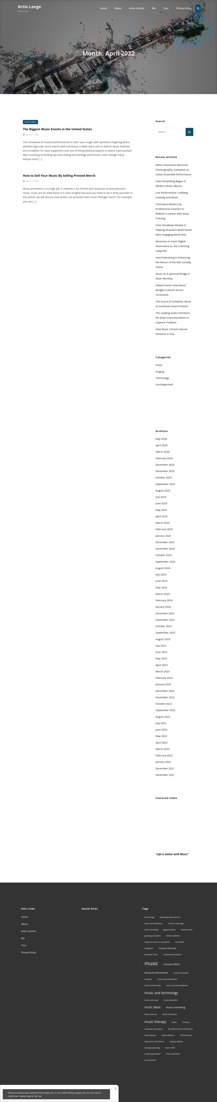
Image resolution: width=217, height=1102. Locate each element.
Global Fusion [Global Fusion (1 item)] (187, 929)
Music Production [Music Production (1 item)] (170, 1014)
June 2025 (161, 503)
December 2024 (165, 542)
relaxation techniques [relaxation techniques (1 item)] (153, 1029)
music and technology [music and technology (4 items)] (161, 992)
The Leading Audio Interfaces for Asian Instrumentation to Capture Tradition (173, 317)
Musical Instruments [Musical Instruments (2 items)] (156, 972)
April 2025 (162, 516)
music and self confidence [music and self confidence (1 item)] (177, 985)
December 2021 (165, 768)
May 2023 (161, 658)
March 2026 (163, 451)
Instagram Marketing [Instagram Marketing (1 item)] (167, 948)
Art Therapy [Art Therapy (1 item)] (149, 917)
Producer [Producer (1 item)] (186, 1022)
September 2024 (165, 561)
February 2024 (164, 600)
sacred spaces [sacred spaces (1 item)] (150, 1035)
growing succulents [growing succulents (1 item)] (152, 936)
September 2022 (165, 710)
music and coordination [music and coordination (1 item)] (167, 979)
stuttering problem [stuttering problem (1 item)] (152, 1054)
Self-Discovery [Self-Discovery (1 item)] (186, 1035)
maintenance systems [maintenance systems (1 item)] (172, 954)
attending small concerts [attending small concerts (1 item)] (170, 917)
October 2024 (164, 555)
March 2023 (163, 671)
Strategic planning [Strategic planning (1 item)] (152, 1048)
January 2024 (163, 606)
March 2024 (163, 594)
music (159, 365)
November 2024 (165, 548)
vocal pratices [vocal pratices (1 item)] (150, 1060)
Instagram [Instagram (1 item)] (148, 948)
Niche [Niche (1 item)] (174, 1022)
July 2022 (161, 723)
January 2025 (163, 535)
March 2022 (163, 749)
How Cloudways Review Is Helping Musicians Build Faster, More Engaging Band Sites (174, 229)
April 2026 (162, 445)
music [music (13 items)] (151, 963)
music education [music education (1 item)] (171, 1000)
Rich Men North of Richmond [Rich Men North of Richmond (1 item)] (180, 1029)
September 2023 (165, 632)
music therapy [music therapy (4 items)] (155, 1021)
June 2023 (161, 652)
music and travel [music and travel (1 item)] (151, 1000)
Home (103, 8)
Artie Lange (29, 6)
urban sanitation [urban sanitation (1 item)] (173, 1054)
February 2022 (164, 755)
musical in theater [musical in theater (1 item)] (181, 973)
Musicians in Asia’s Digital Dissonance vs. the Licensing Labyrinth (172, 246)
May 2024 (161, 587)
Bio (154, 8)
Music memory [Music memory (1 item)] (150, 1014)
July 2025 (161, 497)
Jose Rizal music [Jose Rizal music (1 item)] (151, 954)
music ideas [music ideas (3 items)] (152, 1007)
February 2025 (164, 529)
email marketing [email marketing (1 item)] (151, 929)
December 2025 (165, 464)
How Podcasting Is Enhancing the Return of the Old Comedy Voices (173, 262)
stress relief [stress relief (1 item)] (170, 1048)
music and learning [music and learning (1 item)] (152, 985)
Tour (166, 8)
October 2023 (164, 626)
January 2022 (163, 761)
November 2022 (165, 697)
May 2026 (161, 438)
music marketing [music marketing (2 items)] (175, 1007)
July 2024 (161, 574)
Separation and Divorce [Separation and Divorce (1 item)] (154, 1041)
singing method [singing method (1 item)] (176, 1041)
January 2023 (163, 684)
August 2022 (163, 716)
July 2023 (161, 645)
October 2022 (164, 703)
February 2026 (164, 458)
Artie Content (136, 8)
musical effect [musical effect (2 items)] (172, 964)
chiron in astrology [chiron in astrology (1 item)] (175, 923)
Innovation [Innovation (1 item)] (179, 942)
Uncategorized (164, 384)
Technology (162, 378)
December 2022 (165, 690)
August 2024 (163, 568)
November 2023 (165, 619)
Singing (160, 371)
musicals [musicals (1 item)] (148, 979)
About (118, 8)
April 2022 (162, 742)
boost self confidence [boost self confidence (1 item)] (153, 923)
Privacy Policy (184, 8)
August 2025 (163, 490)
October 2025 (164, 477)
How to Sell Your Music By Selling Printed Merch (59, 176)
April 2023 (162, 665)
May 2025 (161, 510)
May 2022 (161, 736)
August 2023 (163, 639)
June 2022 (161, 729)
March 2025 (163, 522)
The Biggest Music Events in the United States (57, 129)
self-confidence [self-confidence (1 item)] (168, 1035)
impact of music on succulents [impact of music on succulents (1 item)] (157, 942)
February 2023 (164, 677)
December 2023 (165, 613)
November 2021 (165, 774)
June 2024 (161, 581)
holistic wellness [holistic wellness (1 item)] (173, 936)
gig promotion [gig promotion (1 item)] (169, 929)
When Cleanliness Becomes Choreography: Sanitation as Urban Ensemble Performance (173, 169)
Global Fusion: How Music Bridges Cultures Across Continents (171, 289)
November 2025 (165, 471)
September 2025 (165, 484)
